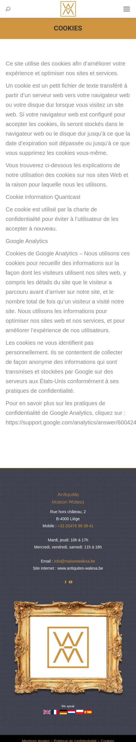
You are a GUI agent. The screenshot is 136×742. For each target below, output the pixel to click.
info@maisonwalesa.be (74, 561)
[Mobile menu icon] (126, 9)
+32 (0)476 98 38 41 (76, 526)
